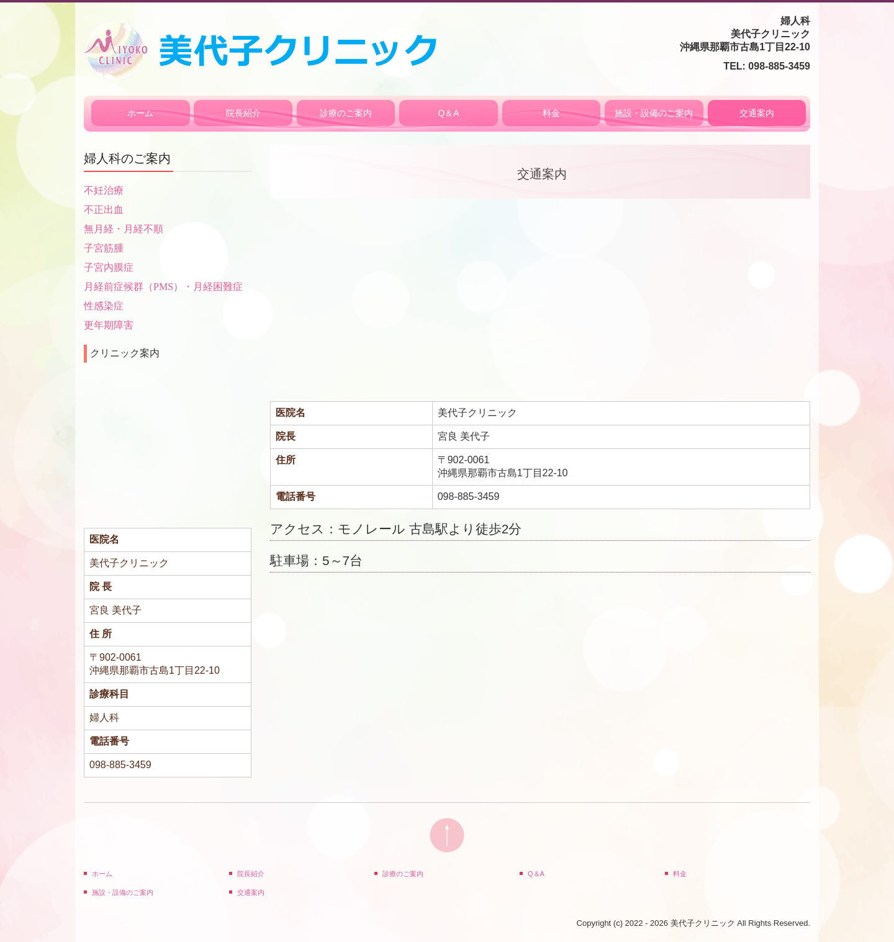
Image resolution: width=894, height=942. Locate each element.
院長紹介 (243, 113)
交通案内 (756, 113)
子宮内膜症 (108, 267)
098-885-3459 (779, 66)
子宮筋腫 (104, 248)
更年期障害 (108, 325)
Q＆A (448, 113)
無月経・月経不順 (123, 229)
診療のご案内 (346, 113)
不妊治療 (104, 190)
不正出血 (104, 209)
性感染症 (104, 306)
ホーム (140, 113)
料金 (551, 113)
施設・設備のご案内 (654, 113)
